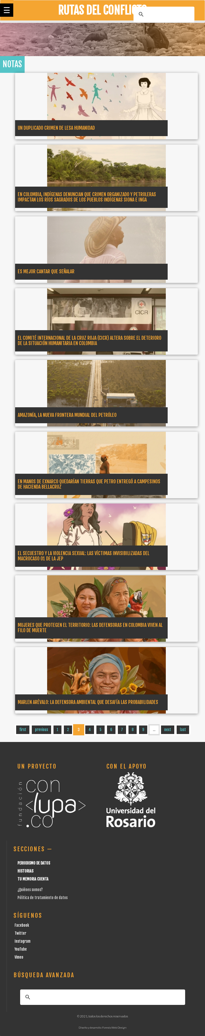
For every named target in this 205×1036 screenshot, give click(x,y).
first (22, 729)
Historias (25, 871)
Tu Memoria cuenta (32, 879)
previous (41, 729)
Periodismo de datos (33, 863)
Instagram (22, 941)
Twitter (20, 933)
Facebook (22, 925)
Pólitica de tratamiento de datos (42, 897)
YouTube (21, 949)
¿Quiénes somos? (30, 889)
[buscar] (163, 14)
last (183, 729)
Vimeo (19, 957)
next (167, 729)
